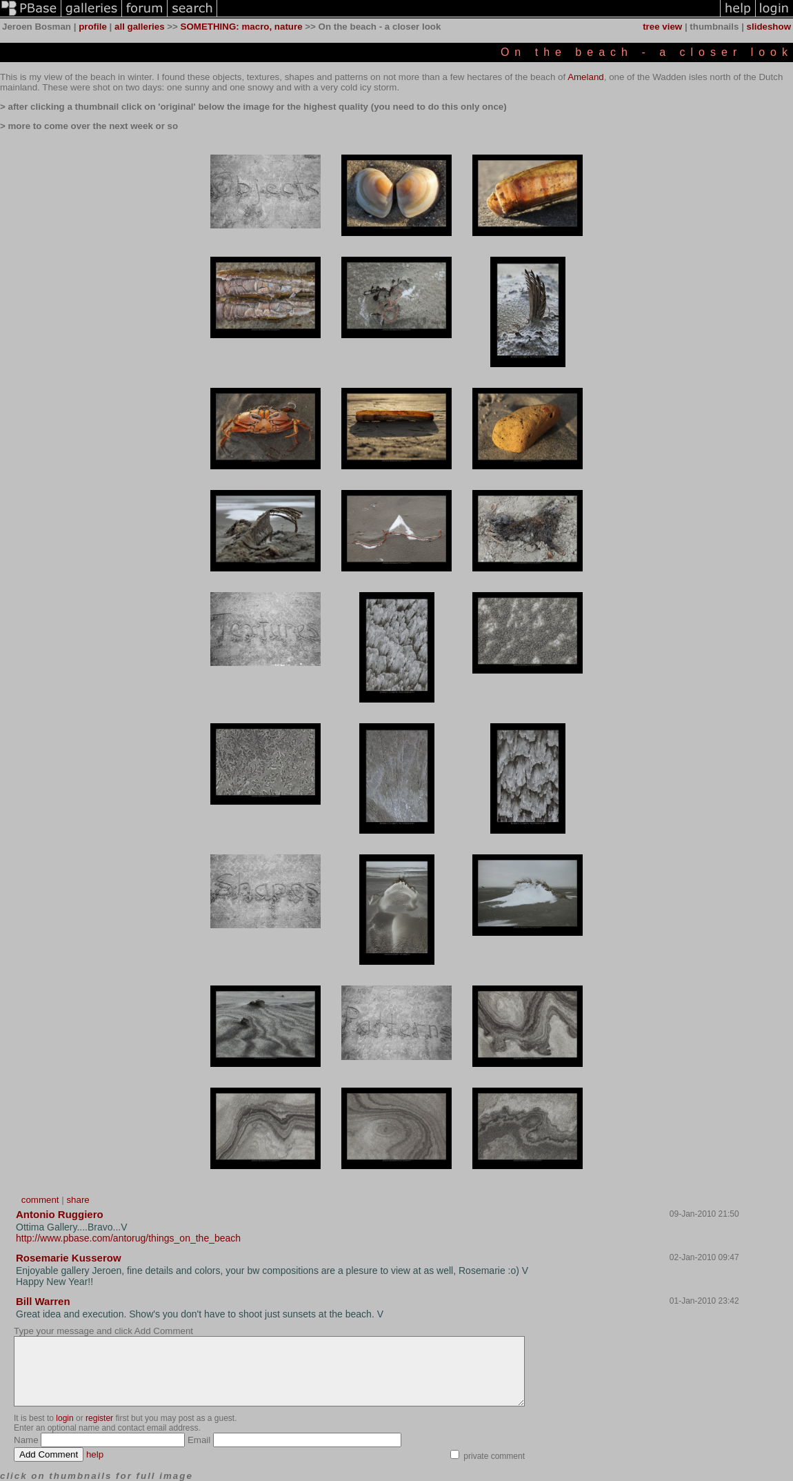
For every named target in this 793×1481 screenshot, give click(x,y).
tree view (662, 26)
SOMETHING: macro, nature (242, 26)
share (77, 1200)
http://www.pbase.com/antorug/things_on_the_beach (128, 1238)
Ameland (586, 77)
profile (93, 26)
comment (40, 1200)
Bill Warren (43, 1301)
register (99, 1418)
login (64, 1418)
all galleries (139, 26)
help (94, 1454)
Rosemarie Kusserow (68, 1258)
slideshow (769, 26)
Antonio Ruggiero (59, 1214)
